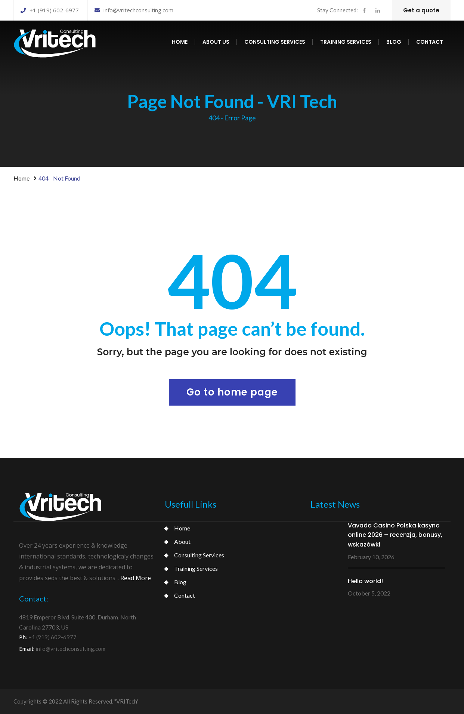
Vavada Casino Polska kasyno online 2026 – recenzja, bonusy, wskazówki (395, 535)
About (182, 541)
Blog (393, 42)
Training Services (196, 568)
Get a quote (421, 10)
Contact (429, 42)
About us (215, 42)
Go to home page (232, 392)
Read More (135, 578)
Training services (345, 42)
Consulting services (274, 42)
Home (180, 42)
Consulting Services (199, 554)
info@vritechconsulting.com (134, 10)
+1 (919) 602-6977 (50, 10)
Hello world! (365, 581)
